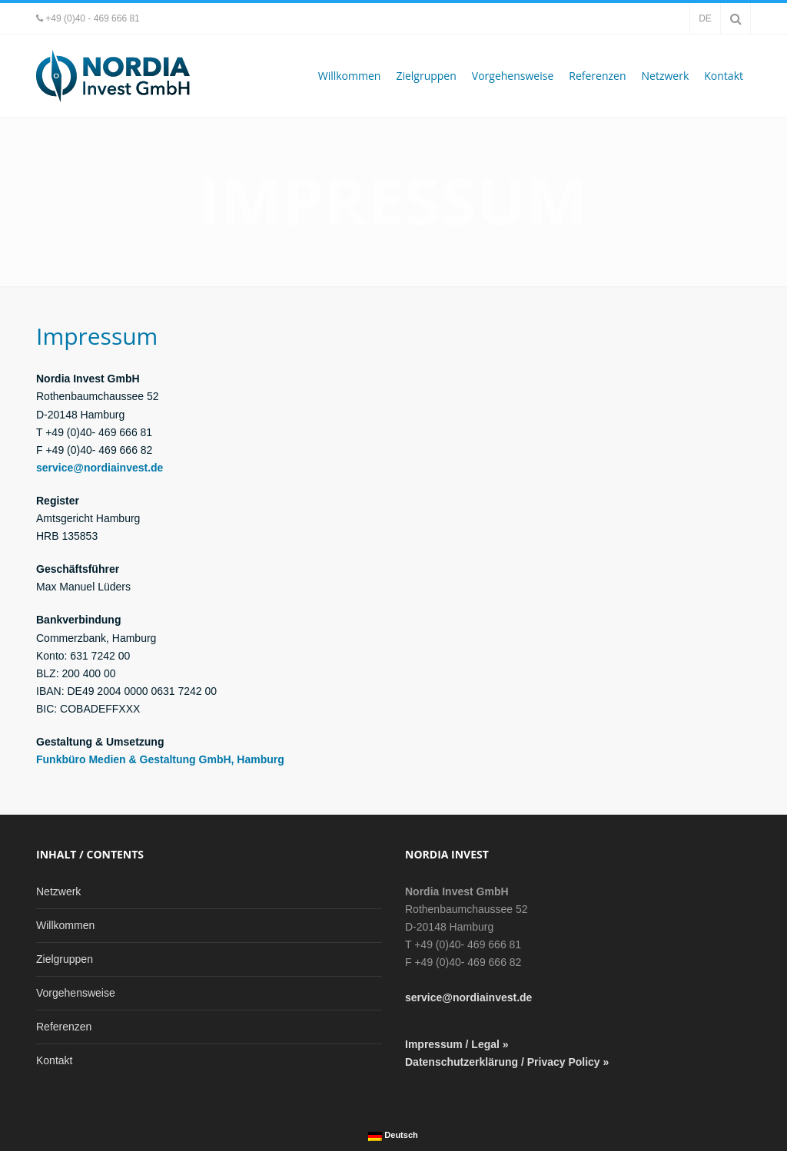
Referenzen (597, 75)
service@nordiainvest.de (99, 467)
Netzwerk (665, 75)
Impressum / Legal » (457, 1044)
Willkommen (349, 75)
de (705, 18)
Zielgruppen (426, 75)
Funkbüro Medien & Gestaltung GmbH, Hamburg (160, 759)
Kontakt (723, 75)
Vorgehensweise (512, 75)
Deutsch (392, 1135)
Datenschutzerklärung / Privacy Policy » (507, 1062)
